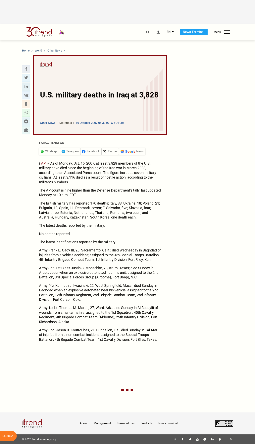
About (84, 423)
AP (43, 163)
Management (102, 423)
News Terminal (193, 32)
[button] (26, 69)
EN (169, 32)
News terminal (168, 423)
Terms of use (125, 423)
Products (146, 423)
